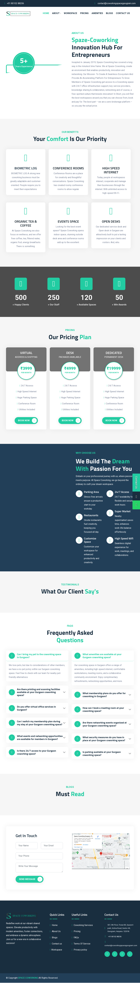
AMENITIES (97, 13)
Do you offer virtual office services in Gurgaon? (32, 708)
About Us (55, 931)
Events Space (68, 222)
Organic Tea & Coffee (25, 224)
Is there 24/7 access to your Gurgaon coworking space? (32, 752)
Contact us (123, 13)
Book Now (27, 420)
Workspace (56, 950)
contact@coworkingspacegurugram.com (117, 3)
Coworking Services (82, 925)
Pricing (76, 931)
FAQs (75, 937)
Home (54, 925)
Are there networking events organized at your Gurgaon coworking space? (100, 724)
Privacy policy (79, 950)
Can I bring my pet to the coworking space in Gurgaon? (35, 656)
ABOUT (56, 13)
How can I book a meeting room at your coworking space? (99, 709)
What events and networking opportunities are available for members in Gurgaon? (36, 738)
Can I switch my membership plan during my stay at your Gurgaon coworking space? (35, 723)
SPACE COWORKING (28, 978)
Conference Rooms (68, 168)
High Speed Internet (111, 170)
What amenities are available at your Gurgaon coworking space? (98, 656)
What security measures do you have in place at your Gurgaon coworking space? (99, 739)
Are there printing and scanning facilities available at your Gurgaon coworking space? (34, 692)
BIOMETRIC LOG (25, 168)
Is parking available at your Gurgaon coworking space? (97, 753)
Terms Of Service (81, 944)
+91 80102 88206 (15, 3)
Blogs (109, 13)
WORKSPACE (70, 13)
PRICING (84, 13)
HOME (46, 13)
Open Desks (111, 222)
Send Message (30, 879)
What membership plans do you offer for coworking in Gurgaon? (100, 695)
